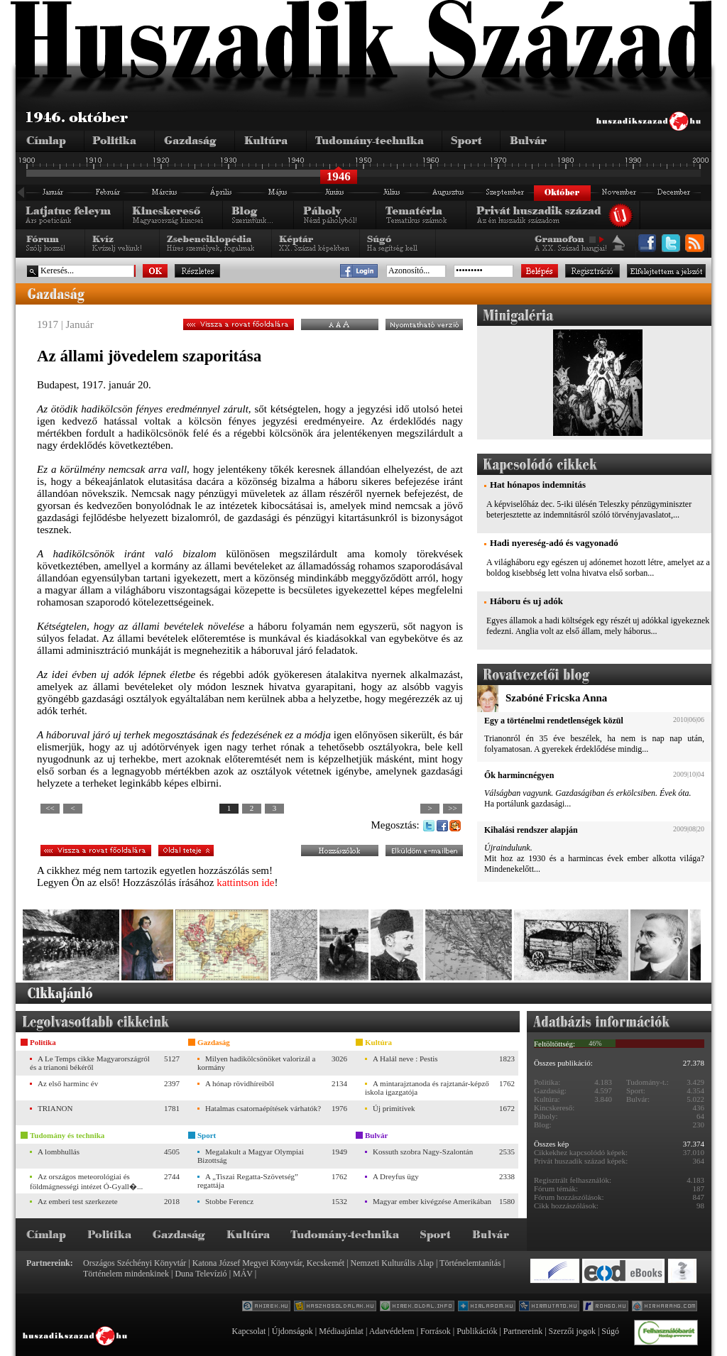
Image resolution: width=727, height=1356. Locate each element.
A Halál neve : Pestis (405, 1058)
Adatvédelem (392, 1331)
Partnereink (522, 1331)
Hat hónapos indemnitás (538, 484)
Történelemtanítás (470, 1263)
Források (435, 1331)
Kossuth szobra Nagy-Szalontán (423, 1151)
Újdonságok (292, 1331)
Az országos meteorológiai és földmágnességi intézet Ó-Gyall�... (86, 1181)
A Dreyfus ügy (396, 1176)
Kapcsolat (248, 1331)
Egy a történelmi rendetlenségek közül (553, 721)
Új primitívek (394, 1108)
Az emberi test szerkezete (78, 1201)
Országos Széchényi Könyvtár (134, 1263)
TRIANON (55, 1108)
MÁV (243, 1274)
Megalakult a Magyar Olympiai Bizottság (250, 1155)
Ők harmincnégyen (519, 775)
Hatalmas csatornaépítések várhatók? (263, 1108)
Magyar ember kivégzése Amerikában (432, 1201)
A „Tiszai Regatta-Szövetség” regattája (247, 1180)
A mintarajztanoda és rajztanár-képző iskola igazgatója (427, 1087)
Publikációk (477, 1331)
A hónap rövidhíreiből (239, 1083)
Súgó (610, 1331)
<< (49, 808)
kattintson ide (245, 882)
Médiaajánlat (341, 1331)
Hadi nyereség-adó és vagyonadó (554, 542)
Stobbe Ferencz (229, 1201)
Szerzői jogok (572, 1331)
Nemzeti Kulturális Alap (392, 1263)
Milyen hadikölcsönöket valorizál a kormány (256, 1062)
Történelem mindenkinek (126, 1274)
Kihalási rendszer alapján (531, 830)
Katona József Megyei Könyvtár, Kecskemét (268, 1263)
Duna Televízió (200, 1274)
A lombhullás (59, 1151)
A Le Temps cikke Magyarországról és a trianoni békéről (90, 1062)
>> (452, 808)
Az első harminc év (68, 1083)
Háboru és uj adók (526, 601)
